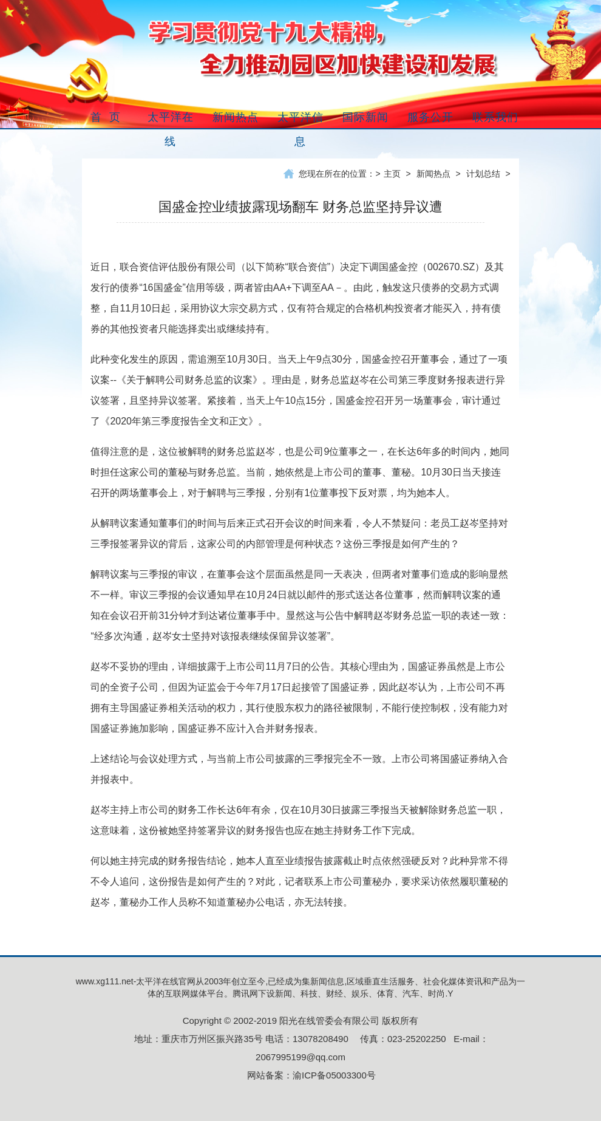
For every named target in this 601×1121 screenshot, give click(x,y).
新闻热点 (433, 174)
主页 (392, 174)
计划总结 (483, 174)
